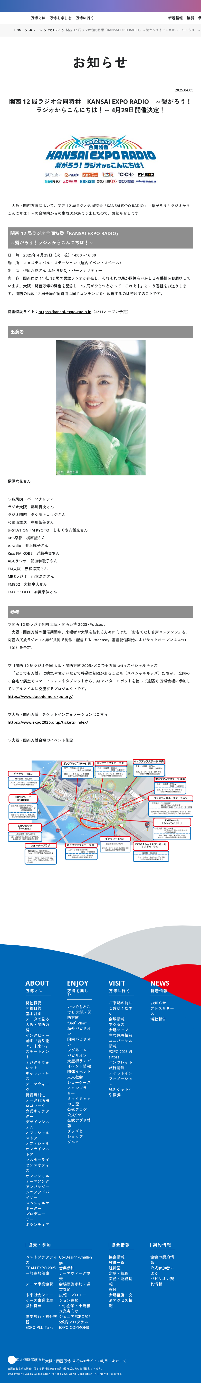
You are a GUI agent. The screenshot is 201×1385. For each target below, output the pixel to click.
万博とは (38, 17)
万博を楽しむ (61, 17)
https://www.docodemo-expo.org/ (40, 696)
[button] (185, 927)
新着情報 (175, 17)
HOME (19, 30)
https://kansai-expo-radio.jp (65, 311)
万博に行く (85, 17)
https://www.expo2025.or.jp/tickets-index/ (48, 722)
